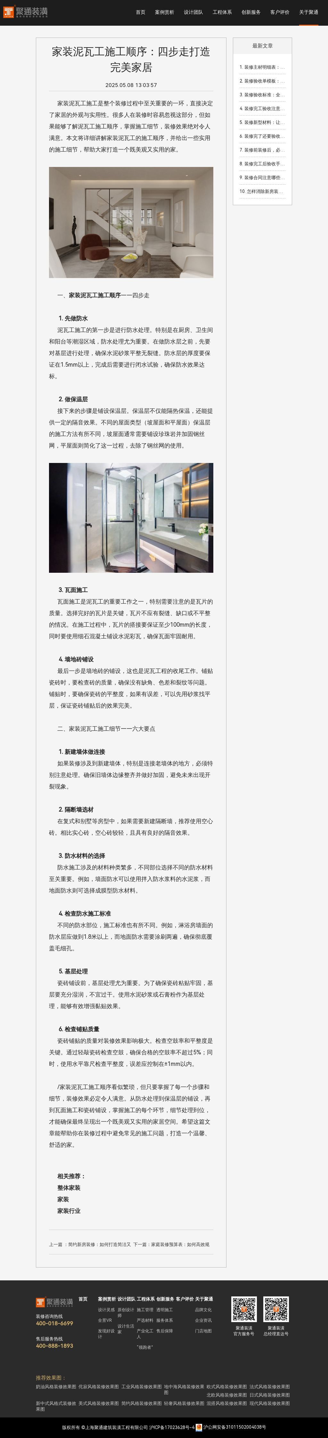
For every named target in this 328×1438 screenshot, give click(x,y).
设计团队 (193, 12)
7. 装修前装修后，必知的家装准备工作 (262, 150)
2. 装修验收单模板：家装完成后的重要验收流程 (262, 80)
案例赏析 (164, 12)
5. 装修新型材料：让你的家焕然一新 (262, 122)
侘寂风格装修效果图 (98, 1386)
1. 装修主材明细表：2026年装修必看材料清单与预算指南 (262, 67)
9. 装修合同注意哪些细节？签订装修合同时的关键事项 (262, 177)
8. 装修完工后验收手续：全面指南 (262, 163)
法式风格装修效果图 (270, 1386)
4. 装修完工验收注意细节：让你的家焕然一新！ (262, 108)
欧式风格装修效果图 (227, 1386)
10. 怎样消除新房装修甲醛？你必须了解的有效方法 (262, 191)
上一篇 (90, 1245)
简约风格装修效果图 (141, 1403)
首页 (140, 12)
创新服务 (251, 12)
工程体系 (222, 12)
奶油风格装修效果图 (56, 1386)
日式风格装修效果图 (270, 1395)
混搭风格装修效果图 (227, 1403)
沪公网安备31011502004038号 (234, 1427)
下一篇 (171, 1245)
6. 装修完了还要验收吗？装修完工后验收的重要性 (262, 136)
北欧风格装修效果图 (227, 1395)
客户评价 (280, 12)
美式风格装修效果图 (98, 1403)
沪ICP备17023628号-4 (171, 1427)
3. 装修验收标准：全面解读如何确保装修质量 (262, 94)
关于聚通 (308, 12)
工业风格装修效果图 (141, 1386)
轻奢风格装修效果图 (184, 1403)
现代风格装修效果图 (270, 1403)
